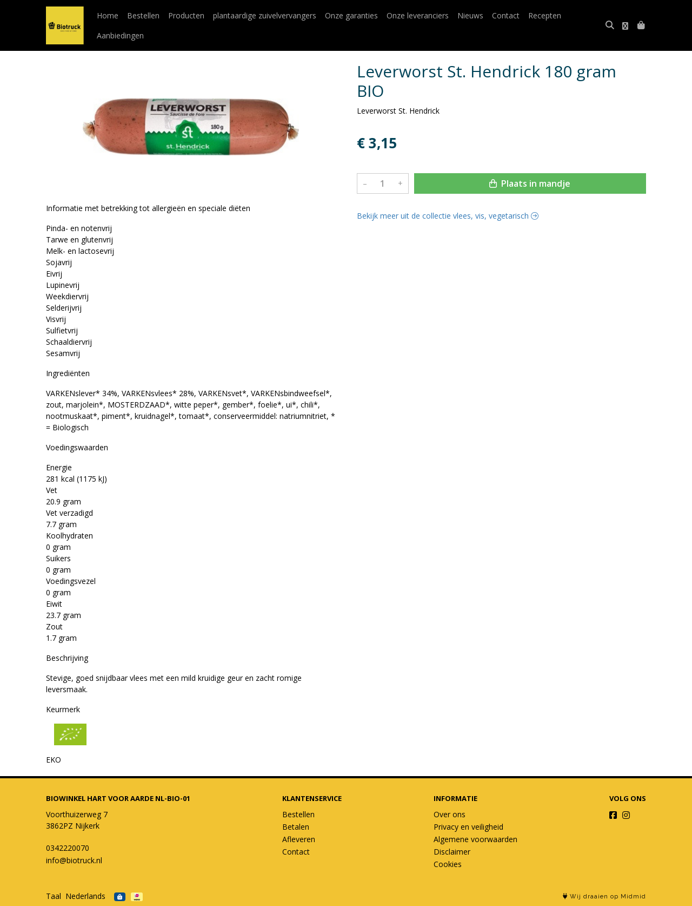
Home (107, 15)
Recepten (544, 15)
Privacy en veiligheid (468, 827)
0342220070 (67, 848)
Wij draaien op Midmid (604, 896)
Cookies (448, 864)
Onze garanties (351, 15)
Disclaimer (452, 851)
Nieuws (470, 15)
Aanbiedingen (120, 35)
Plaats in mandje (529, 183)
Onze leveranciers (418, 15)
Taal (53, 896)
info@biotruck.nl (74, 860)
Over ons (449, 814)
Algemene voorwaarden (475, 839)
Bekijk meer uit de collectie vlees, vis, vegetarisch (447, 216)
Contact (506, 15)
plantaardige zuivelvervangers (264, 15)
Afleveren (298, 839)
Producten (186, 15)
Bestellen (143, 15)
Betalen (295, 827)
